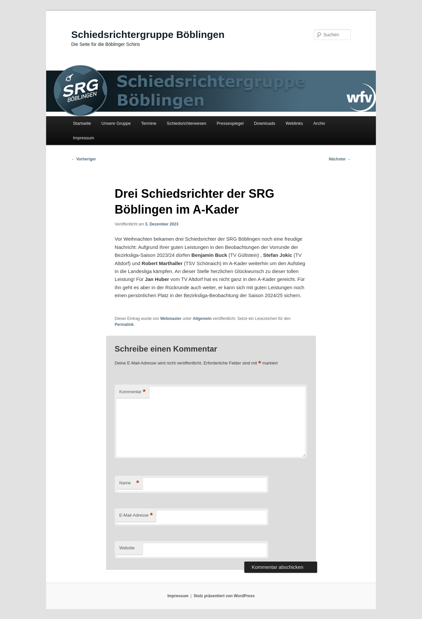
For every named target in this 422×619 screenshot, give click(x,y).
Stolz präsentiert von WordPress (224, 596)
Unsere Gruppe (116, 123)
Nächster (340, 159)
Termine (148, 123)
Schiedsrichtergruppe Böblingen (148, 34)
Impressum (83, 137)
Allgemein (202, 318)
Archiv (319, 123)
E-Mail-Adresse (136, 515)
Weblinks (294, 123)
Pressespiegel (230, 123)
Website (127, 547)
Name (129, 483)
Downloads (264, 123)
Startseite (82, 123)
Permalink (124, 324)
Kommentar (132, 392)
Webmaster (170, 318)
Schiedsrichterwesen (186, 123)
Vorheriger (83, 159)
